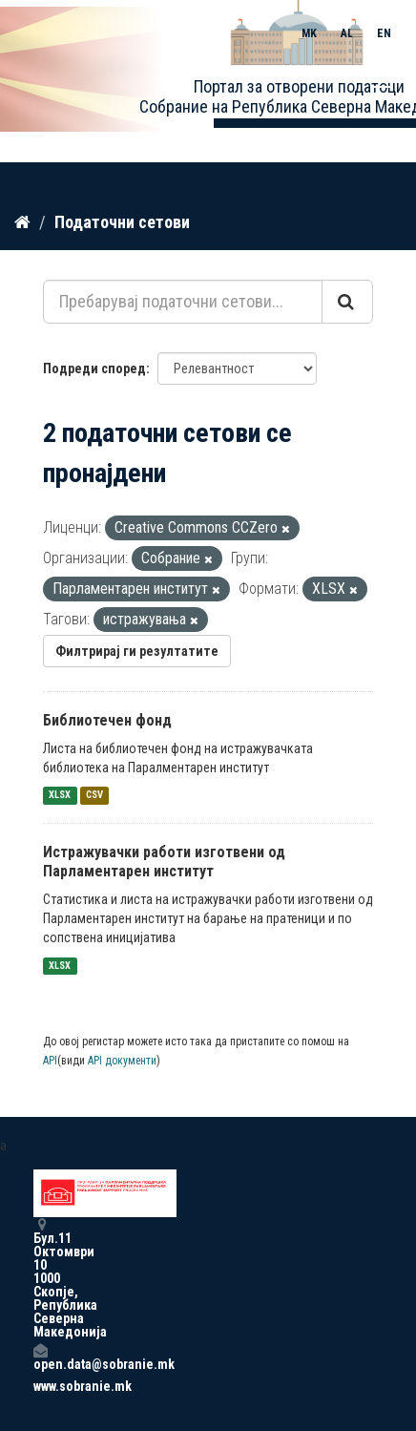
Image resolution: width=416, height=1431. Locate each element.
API (50, 1060)
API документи (122, 1060)
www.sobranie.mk (40, 1386)
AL (347, 33)
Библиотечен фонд (107, 720)
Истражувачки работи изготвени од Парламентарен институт (164, 862)
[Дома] (22, 222)
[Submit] (347, 302)
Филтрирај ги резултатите (136, 651)
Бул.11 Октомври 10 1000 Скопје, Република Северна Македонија (40, 1277)
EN (384, 33)
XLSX (60, 795)
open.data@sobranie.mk (40, 1357)
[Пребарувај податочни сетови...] (182, 302)
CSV (94, 795)
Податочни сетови (122, 222)
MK (309, 33)
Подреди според (94, 368)
